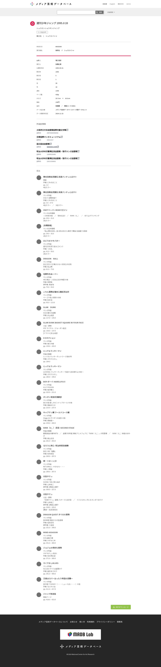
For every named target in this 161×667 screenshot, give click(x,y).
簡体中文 (121, 4)
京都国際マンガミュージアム (48, 137)
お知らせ (73, 621)
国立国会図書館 (43, 144)
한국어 (128, 4)
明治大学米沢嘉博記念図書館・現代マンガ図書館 (57, 151)
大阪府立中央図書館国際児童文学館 (51, 130)
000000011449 (52, 147)
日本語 (105, 4)
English (112, 4)
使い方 (82, 621)
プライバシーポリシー (105, 621)
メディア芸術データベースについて (53, 621)
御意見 (119, 621)
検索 (100, 12)
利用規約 (90, 621)
